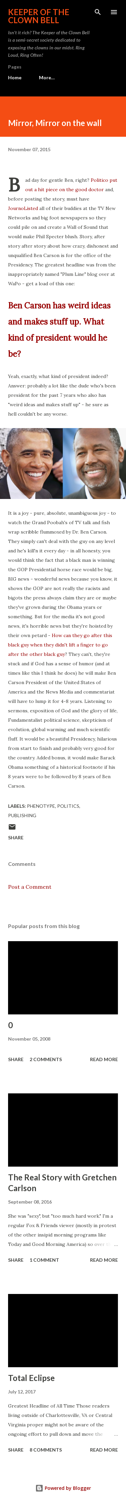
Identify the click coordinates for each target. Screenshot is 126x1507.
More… (47, 77)
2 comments (46, 1059)
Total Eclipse (31, 1378)
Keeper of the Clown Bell (38, 16)
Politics (68, 806)
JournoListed (23, 208)
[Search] (98, 12)
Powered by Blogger (63, 1488)
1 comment (44, 1260)
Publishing (22, 815)
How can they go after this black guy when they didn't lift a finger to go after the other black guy (60, 644)
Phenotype (41, 806)
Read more (104, 1059)
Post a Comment (29, 886)
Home (15, 77)
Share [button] (16, 837)
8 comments (46, 1450)
